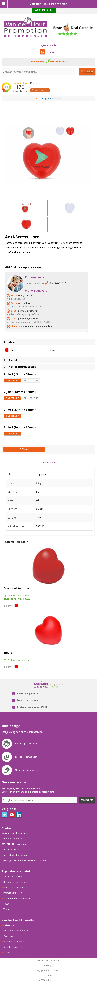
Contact (7, 952)
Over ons (8, 936)
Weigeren (61, 10)
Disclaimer (48, 975)
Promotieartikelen (12, 892)
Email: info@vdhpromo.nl (14, 854)
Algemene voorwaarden (47, 960)
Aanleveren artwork (13, 941)
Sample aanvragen (13, 946)
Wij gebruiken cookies (47, 970)
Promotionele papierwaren (17, 898)
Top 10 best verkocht (14, 876)
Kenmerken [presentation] (49, 462)
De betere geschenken (15, 881)
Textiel (6, 909)
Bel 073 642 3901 (58, 61)
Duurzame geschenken (15, 887)
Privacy (47, 965)
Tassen (7, 903)
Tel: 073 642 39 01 (10, 849)
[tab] (49, 462)
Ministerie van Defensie (15, 930)
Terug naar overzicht (50, 98)
